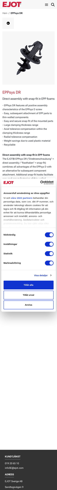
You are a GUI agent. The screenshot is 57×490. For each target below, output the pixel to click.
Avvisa (28, 304)
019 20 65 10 (12, 463)
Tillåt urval (28, 295)
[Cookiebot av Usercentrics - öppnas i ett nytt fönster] (41, 183)
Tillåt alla (28, 285)
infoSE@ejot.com (14, 467)
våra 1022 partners (22, 198)
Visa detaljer (41, 275)
